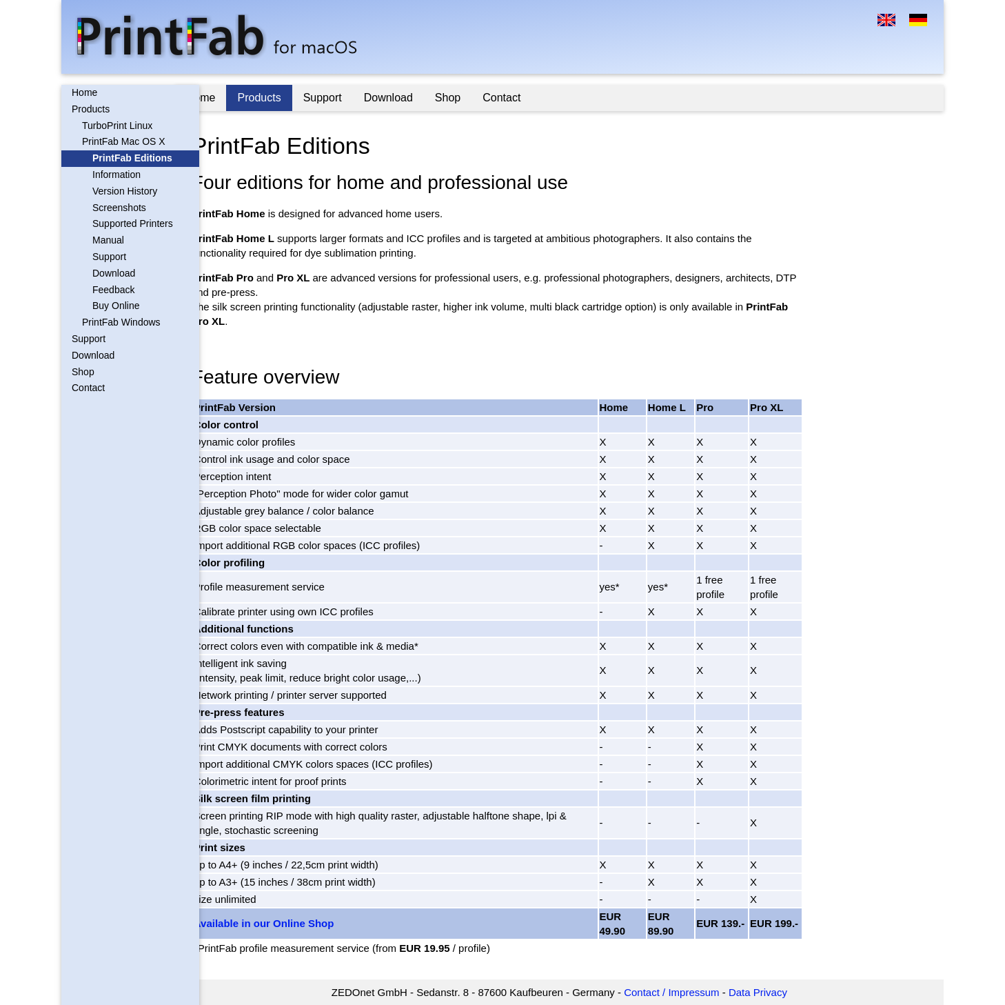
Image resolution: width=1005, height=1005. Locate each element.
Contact (88, 387)
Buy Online (115, 305)
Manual (108, 240)
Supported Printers (132, 223)
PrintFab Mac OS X (123, 141)
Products (91, 109)
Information (116, 174)
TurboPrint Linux (117, 125)
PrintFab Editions (132, 157)
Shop (83, 371)
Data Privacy (770, 992)
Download (113, 273)
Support (109, 256)
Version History (124, 191)
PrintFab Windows (121, 322)
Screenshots (119, 207)
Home (84, 92)
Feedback (113, 289)
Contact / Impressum (683, 992)
